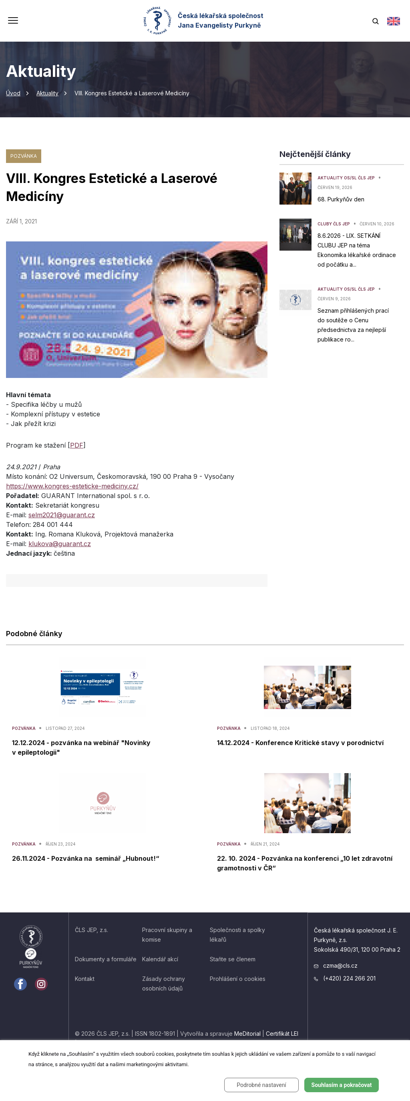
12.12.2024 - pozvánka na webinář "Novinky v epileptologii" (81, 747)
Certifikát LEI (282, 1033)
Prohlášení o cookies (237, 978)
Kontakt (84, 978)
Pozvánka (23, 156)
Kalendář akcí (160, 959)
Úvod (13, 93)
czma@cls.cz (336, 965)
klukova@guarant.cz (59, 544)
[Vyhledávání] (375, 20)
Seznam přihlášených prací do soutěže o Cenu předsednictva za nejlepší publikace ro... (353, 325)
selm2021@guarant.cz (61, 515)
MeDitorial (247, 1033)
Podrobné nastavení (261, 1085)
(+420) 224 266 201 (345, 978)
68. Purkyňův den (341, 199)
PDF (76, 445)
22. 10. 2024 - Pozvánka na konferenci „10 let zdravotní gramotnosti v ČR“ (304, 863)
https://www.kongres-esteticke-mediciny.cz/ (72, 486)
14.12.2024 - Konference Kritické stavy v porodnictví (300, 743)
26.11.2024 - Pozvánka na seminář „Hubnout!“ (85, 858)
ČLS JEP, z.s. (91, 929)
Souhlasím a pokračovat (342, 1085)
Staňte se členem (232, 959)
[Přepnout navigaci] (13, 21)
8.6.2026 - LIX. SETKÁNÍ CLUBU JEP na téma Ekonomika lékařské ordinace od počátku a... (357, 250)
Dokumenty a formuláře (106, 959)
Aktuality (47, 93)
